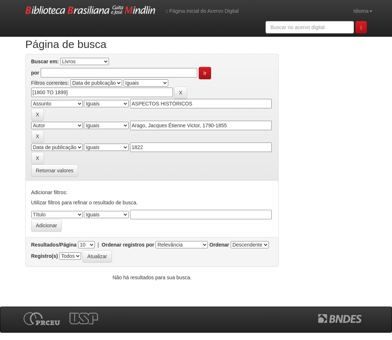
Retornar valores (55, 170)
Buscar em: (45, 61)
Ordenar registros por (128, 245)
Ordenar (219, 245)
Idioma (362, 11)
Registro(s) (44, 256)
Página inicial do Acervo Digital (202, 11)
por (35, 73)
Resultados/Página (54, 245)
